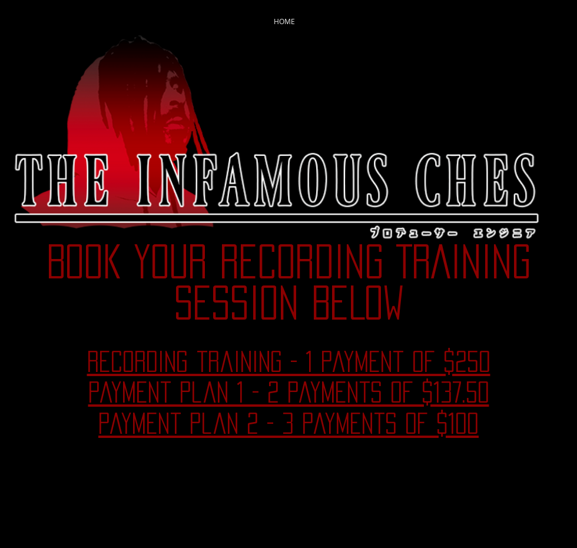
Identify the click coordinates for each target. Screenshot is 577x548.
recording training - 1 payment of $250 (288, 361)
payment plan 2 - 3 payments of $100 (288, 423)
